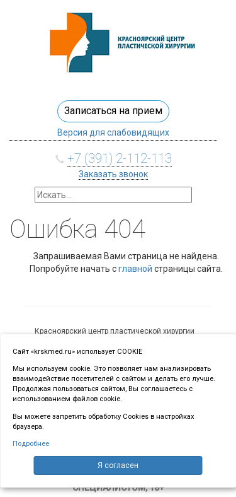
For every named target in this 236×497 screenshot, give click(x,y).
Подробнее (31, 444)
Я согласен (118, 465)
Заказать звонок (113, 174)
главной (135, 269)
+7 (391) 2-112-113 (119, 158)
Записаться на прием (113, 111)
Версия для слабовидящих (113, 132)
